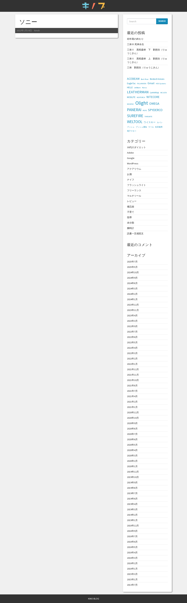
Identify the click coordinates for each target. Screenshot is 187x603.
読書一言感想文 (135, 233)
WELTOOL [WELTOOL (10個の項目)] (134, 121)
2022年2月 (132, 358)
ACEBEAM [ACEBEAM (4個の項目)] (133, 79)
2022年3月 (132, 353)
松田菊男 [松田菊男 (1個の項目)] (159, 127)
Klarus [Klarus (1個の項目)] (144, 88)
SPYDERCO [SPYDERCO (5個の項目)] (155, 110)
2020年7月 (132, 434)
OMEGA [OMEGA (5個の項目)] (154, 104)
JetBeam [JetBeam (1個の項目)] (137, 88)
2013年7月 (132, 584)
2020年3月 (132, 455)
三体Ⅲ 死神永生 (135, 44)
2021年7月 (132, 390)
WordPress (132, 163)
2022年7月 (132, 331)
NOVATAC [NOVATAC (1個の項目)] (130, 104)
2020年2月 (132, 460)
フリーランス (134, 190)
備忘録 (130, 206)
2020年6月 (132, 439)
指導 (129, 217)
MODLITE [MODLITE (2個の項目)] (131, 97)
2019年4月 (132, 504)
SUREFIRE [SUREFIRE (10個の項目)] (135, 115)
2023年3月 (132, 320)
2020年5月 (132, 444)
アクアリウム (134, 168)
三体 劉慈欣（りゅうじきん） (143, 67)
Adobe (130, 152)
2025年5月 (132, 267)
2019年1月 (132, 520)
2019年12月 (133, 471)
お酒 (129, 174)
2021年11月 (133, 374)
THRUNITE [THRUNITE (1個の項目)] (148, 116)
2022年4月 (132, 347)
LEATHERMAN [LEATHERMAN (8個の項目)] (138, 92)
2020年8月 (132, 428)
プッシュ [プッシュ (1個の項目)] (130, 127)
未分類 (130, 222)
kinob (37, 30)
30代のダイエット (136, 147)
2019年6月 (132, 498)
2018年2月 (132, 563)
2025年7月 (132, 261)
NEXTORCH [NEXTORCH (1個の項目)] (141, 97)
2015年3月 (132, 574)
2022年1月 (132, 363)
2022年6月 (132, 337)
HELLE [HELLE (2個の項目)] (130, 87)
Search (162, 21)
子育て (130, 211)
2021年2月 (132, 401)
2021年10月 (133, 380)
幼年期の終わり (135, 38)
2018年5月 (132, 547)
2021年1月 (132, 407)
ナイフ (130, 179)
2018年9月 (132, 530)
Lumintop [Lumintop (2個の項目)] (154, 92)
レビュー (131, 201)
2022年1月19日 (24, 30)
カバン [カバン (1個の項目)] (159, 122)
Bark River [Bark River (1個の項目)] (145, 79)
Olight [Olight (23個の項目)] (141, 103)
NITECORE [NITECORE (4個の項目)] (153, 97)
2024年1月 (132, 299)
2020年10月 (133, 417)
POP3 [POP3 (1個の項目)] (145, 110)
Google (130, 158)
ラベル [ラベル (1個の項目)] (151, 127)
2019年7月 (132, 493)
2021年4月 (132, 396)
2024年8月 (132, 283)
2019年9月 (132, 482)
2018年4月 (132, 552)
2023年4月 (132, 315)
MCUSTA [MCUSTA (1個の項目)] (163, 93)
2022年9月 (132, 326)
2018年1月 (132, 568)
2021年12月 (133, 369)
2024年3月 (132, 288)
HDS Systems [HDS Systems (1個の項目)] (161, 83)
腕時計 (130, 228)
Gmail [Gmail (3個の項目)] (151, 83)
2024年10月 (133, 272)
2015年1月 (132, 579)
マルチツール (134, 195)
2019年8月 (132, 487)
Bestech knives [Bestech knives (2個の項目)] (157, 78)
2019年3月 (132, 509)
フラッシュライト (136, 185)
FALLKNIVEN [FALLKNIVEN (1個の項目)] (141, 83)
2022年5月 (132, 342)
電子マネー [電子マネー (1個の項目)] (131, 131)
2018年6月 (132, 541)
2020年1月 (132, 466)
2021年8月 (132, 385)
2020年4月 (132, 450)
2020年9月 (132, 423)
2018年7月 (132, 536)
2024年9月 (132, 277)
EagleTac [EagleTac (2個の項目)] (131, 83)
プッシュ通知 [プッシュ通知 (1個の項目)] (141, 127)
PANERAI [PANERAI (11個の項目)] (134, 109)
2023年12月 (133, 304)
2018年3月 (132, 557)
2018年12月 (133, 525)
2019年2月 (132, 514)
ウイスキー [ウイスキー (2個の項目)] (149, 122)
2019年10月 (133, 477)
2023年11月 (133, 310)
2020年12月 (133, 412)
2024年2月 (132, 293)
